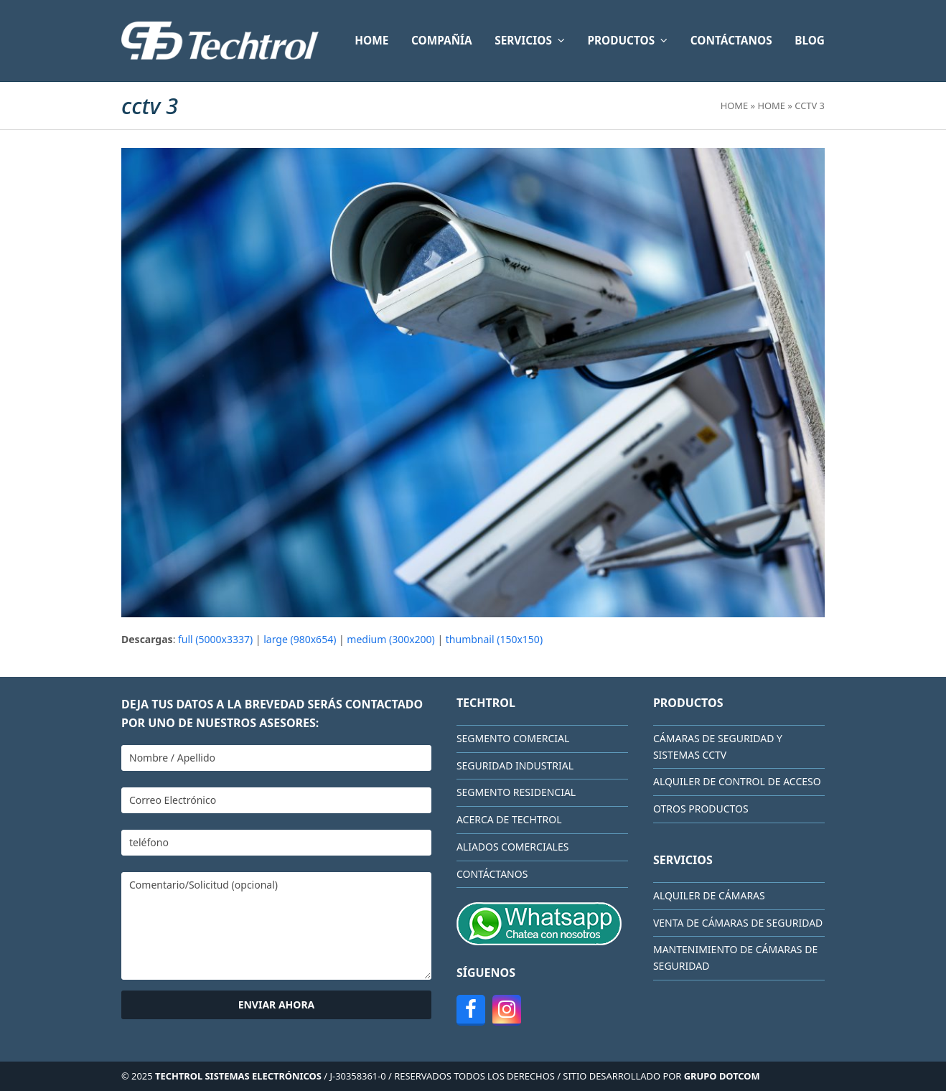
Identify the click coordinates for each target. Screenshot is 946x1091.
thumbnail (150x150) (494, 639)
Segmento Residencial (516, 792)
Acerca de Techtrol (509, 819)
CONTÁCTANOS (492, 874)
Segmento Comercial (512, 738)
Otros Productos (701, 808)
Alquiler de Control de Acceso (737, 781)
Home (735, 105)
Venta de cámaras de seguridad (738, 923)
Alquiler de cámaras (709, 895)
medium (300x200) (390, 639)
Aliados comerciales (512, 846)
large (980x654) (299, 639)
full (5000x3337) (215, 639)
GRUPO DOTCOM (722, 1075)
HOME (771, 105)
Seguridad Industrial (514, 765)
